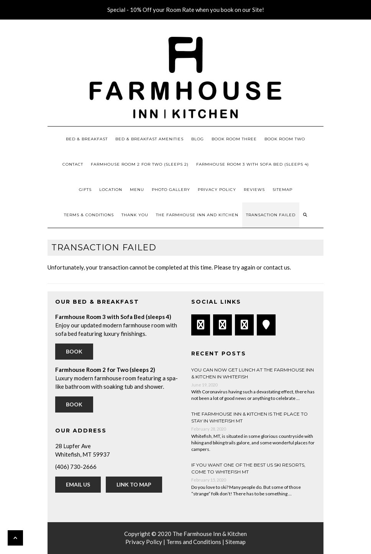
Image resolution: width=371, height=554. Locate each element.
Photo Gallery (171, 189)
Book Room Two (284, 138)
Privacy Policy (217, 189)
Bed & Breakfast (87, 138)
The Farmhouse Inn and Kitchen (197, 214)
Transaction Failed (270, 214)
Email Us (78, 484)
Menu (137, 189)
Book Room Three (234, 138)
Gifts (85, 189)
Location (110, 189)
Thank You (134, 214)
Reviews (254, 189)
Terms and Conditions (193, 541)
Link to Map (134, 484)
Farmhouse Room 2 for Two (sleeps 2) (140, 164)
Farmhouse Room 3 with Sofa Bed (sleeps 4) (252, 164)
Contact (72, 164)
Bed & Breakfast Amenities (149, 138)
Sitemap (282, 189)
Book (74, 351)
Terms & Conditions (89, 214)
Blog (197, 138)
